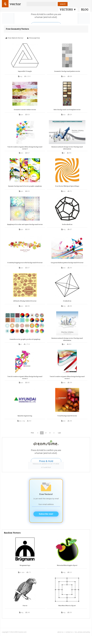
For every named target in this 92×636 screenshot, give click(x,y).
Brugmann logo (25, 565)
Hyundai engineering (25, 416)
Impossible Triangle (25, 71)
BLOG (85, 9)
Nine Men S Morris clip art (67, 605)
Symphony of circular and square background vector (25, 224)
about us (60, 632)
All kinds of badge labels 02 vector (25, 301)
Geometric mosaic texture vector (25, 109)
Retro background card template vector (67, 109)
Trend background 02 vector (67, 416)
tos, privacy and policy (82, 632)
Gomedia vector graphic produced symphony (25, 339)
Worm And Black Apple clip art (67, 565)
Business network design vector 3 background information (67, 148)
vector (15, 4)
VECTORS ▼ (68, 9)
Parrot (25, 605)
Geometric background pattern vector (67, 71)
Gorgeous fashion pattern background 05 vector (67, 262)
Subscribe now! (46, 514)
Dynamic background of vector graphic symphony (25, 186)
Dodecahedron (67, 224)
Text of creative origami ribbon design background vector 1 (67, 377)
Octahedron (67, 301)
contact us (69, 632)
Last (59, 433)
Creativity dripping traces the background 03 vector (25, 262)
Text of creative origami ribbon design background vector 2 (24, 377)
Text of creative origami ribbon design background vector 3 (24, 148)
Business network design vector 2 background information (67, 339)
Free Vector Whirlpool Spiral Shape (67, 186)
